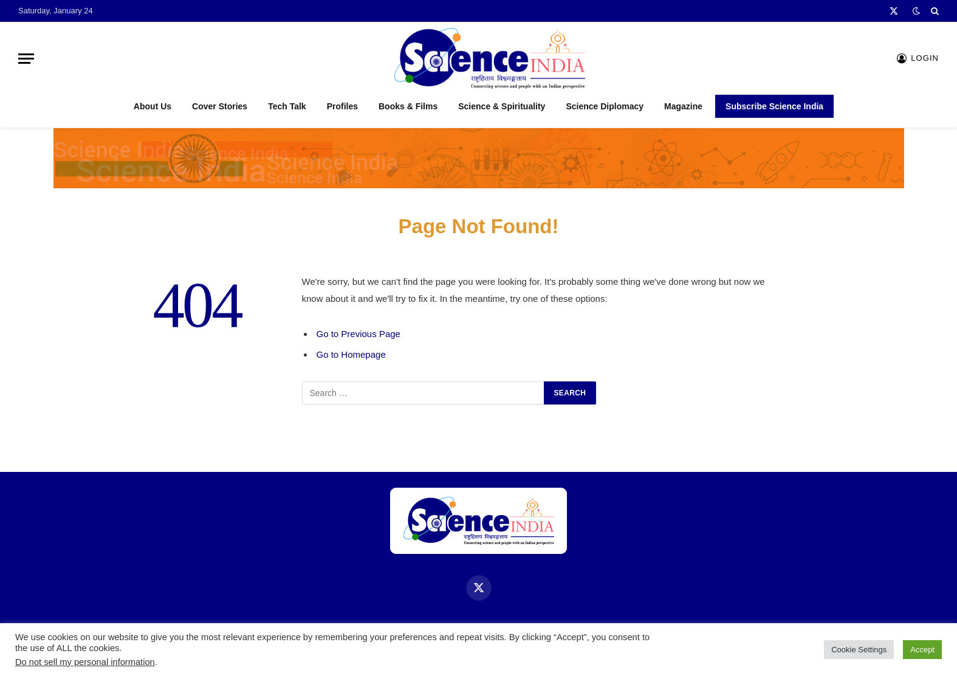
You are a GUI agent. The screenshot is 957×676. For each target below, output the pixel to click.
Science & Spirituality (501, 106)
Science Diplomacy (604, 106)
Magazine (683, 106)
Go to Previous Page (358, 334)
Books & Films (408, 106)
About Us (152, 106)
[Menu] (26, 58)
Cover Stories (219, 106)
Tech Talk (287, 106)
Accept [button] (922, 649)
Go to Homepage (351, 354)
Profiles (342, 106)
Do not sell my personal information (85, 662)
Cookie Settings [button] (859, 649)
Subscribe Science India (774, 106)
